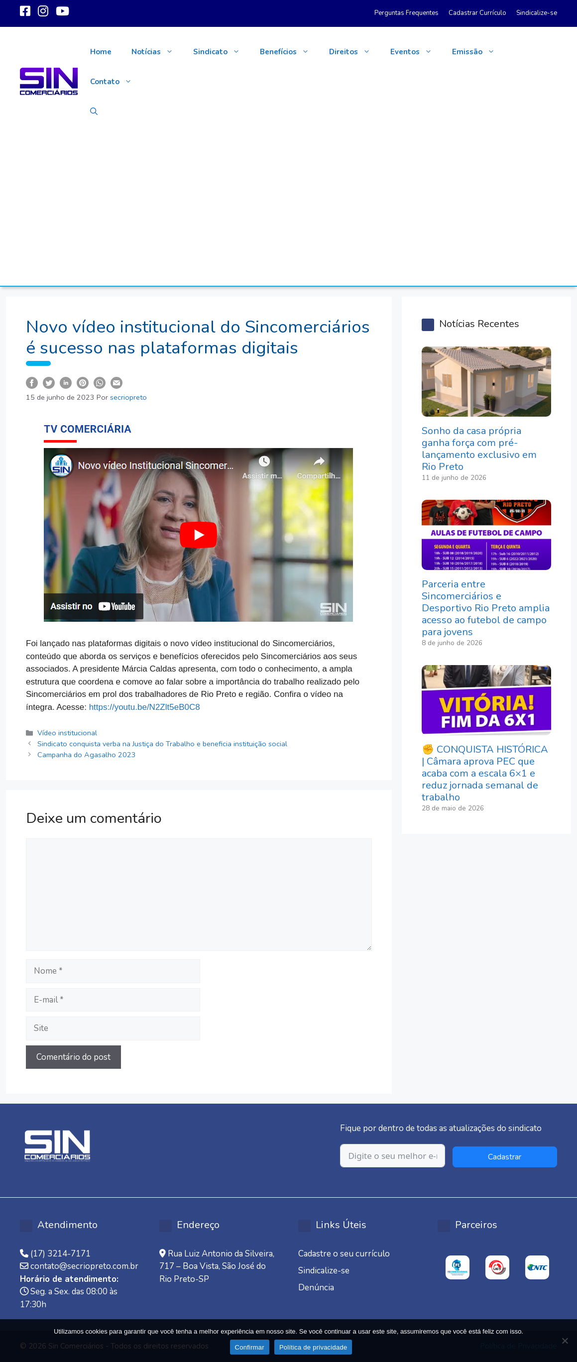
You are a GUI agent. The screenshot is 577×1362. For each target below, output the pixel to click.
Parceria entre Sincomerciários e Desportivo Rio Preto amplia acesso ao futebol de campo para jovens (486, 608)
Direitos (354, 52)
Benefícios (289, 52)
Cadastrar (504, 1156)
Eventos (416, 52)
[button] (94, 111)
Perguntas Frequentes (406, 12)
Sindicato (221, 52)
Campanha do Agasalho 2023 (86, 755)
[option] (457, 1267)
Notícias (157, 52)
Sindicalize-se (536, 12)
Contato (116, 82)
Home (101, 52)
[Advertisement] (288, 211)
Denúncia (316, 1287)
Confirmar (249, 1347)
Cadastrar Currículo (477, 12)
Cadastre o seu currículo (344, 1253)
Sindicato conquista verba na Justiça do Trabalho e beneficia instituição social (162, 744)
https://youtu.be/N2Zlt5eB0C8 (144, 707)
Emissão (478, 52)
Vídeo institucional (67, 733)
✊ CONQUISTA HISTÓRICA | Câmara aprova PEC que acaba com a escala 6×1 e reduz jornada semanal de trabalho (485, 773)
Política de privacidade (313, 1347)
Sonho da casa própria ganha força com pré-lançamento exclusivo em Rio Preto (479, 448)
